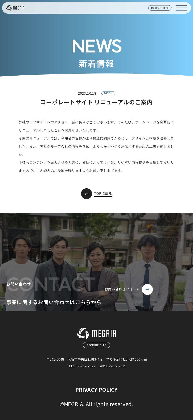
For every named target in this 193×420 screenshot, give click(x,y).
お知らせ (108, 93)
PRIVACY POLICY (96, 389)
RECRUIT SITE (159, 7)
